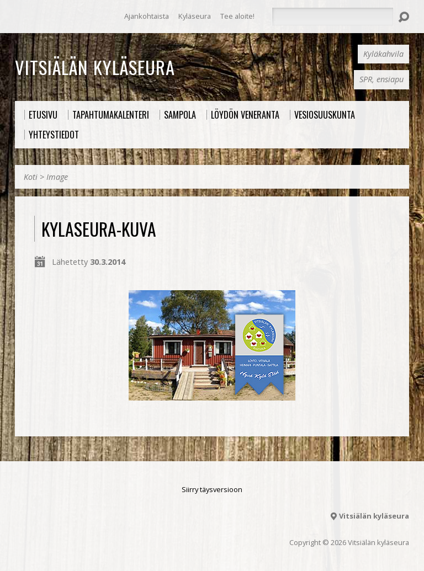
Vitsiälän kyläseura (95, 67)
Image (57, 177)
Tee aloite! (237, 16)
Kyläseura (194, 16)
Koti (31, 177)
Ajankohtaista (146, 16)
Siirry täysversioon (212, 489)
